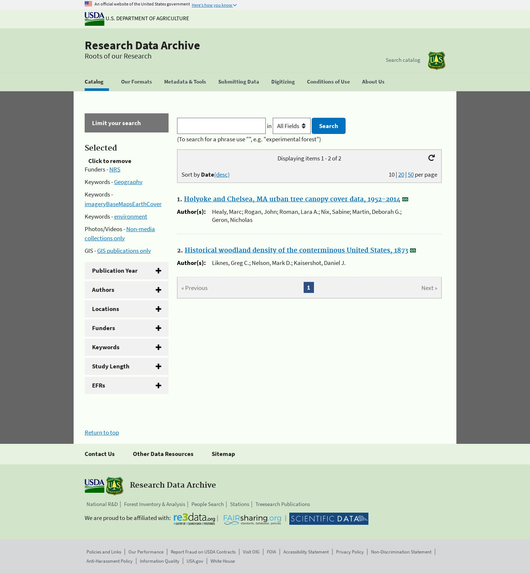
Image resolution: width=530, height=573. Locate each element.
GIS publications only (124, 251)
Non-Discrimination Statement (401, 552)
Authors (103, 290)
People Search (207, 504)
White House (223, 561)
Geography (128, 182)
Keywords (106, 347)
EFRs (98, 385)
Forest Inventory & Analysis (154, 504)
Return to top (102, 432)
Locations (105, 309)
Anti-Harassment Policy (109, 561)
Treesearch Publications (282, 504)
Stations (239, 504)
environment (130, 216)
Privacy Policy (350, 552)
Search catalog (403, 60)
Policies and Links (103, 552)
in (289, 126)
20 (401, 174)
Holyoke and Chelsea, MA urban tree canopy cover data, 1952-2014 (292, 199)
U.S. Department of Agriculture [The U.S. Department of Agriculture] (137, 18)
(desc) (222, 174)
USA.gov (195, 561)
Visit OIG (251, 552)
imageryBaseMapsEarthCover (123, 204)
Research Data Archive (142, 45)
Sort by (205, 174)
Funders (103, 328)
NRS (114, 169)
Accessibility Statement (306, 552)
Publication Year (115, 270)
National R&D (102, 504)
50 (411, 174)
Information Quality (159, 561)
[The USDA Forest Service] (436, 60)
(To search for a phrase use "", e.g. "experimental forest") (249, 139)
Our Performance (145, 552)
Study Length (111, 366)
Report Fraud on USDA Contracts (203, 552)
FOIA (271, 552)
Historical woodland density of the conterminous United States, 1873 (296, 251)
